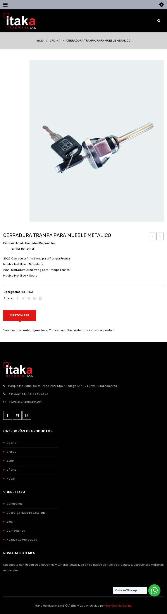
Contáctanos (16, 530)
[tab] (19, 315)
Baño (10, 460)
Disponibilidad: (13, 243)
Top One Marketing (119, 605)
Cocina (11, 442)
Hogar (11, 478)
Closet (11, 451)
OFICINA (55, 40)
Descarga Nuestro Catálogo (26, 512)
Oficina (11, 469)
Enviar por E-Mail (23, 248)
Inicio (40, 40)
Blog (10, 521)
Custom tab (19, 315)
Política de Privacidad (22, 539)
